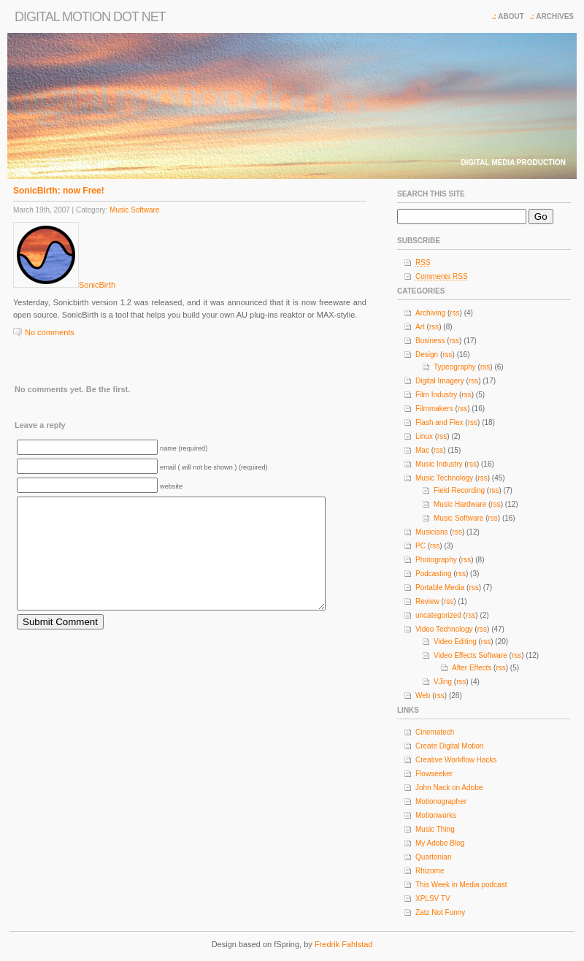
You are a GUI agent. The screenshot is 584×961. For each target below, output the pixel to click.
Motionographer (440, 801)
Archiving (430, 313)
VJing (443, 682)
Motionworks (435, 815)
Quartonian (433, 857)
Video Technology (444, 629)
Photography (436, 560)
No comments (49, 332)
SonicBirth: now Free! (58, 190)
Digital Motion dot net (90, 16)
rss (454, 313)
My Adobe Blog (439, 843)
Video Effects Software (470, 655)
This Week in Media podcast (461, 885)
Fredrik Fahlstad (343, 944)
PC (420, 546)
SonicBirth (97, 284)
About (511, 16)
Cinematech (434, 732)
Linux (424, 436)
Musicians (431, 532)
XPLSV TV (432, 899)
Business (430, 341)
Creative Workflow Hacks (456, 760)
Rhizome (429, 871)
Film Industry (436, 395)
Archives (555, 16)
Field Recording (459, 490)
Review (427, 601)
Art (420, 327)
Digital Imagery (439, 381)
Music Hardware (460, 504)
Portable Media (439, 587)
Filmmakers (434, 409)
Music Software (134, 210)
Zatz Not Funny (440, 912)
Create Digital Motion (449, 746)
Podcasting (433, 574)
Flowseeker (434, 774)
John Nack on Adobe (449, 788)
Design (426, 355)
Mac (422, 450)
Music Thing (435, 829)
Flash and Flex (439, 422)
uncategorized (438, 615)
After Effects (471, 668)
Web (422, 696)
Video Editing (455, 642)
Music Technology (444, 478)
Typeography (455, 367)
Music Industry (438, 464)
